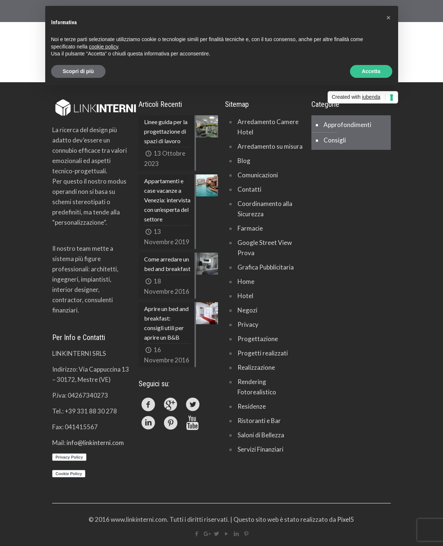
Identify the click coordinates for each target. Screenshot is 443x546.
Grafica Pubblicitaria (265, 267)
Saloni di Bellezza (260, 435)
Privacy (247, 324)
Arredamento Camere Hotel (268, 127)
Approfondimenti (347, 125)
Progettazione (257, 339)
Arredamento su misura (270, 146)
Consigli (335, 140)
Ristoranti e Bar (259, 420)
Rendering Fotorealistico (256, 387)
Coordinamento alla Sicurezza (264, 209)
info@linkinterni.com (95, 442)
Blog (243, 160)
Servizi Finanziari (260, 449)
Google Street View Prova (264, 248)
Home (245, 281)
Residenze (251, 406)
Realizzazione (256, 367)
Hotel (245, 296)
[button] (388, 17)
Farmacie (250, 228)
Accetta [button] (371, 71)
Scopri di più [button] (78, 71)
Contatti (249, 189)
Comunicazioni (257, 175)
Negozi (247, 310)
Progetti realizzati (262, 353)
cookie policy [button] (103, 47)
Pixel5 (345, 519)
